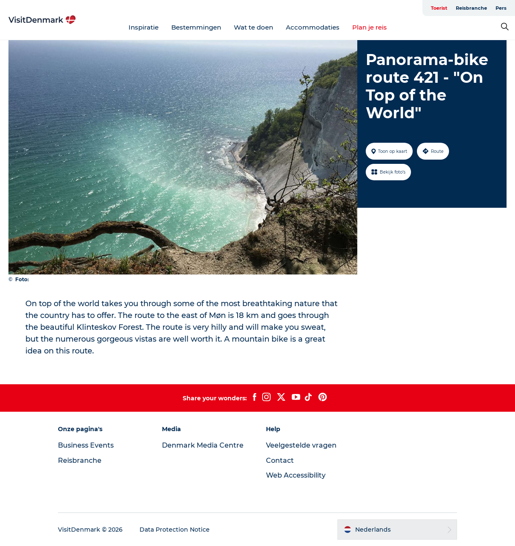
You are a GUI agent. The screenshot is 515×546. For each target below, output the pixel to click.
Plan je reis (369, 27)
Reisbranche (471, 8)
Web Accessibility (296, 475)
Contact (280, 460)
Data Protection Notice (175, 529)
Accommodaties (313, 27)
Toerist (439, 8)
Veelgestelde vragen (301, 445)
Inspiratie (144, 27)
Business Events (86, 445)
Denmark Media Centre (203, 445)
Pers (501, 8)
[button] (397, 529)
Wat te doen (253, 27)
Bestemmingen (196, 27)
